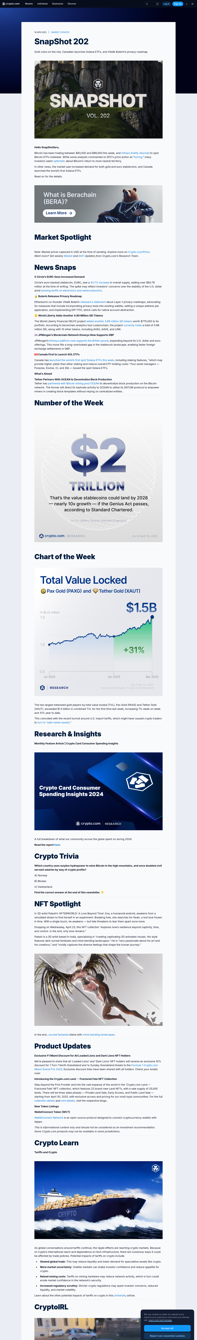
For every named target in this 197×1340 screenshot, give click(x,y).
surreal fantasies (59, 1034)
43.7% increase (99, 282)
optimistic (59, 161)
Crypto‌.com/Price (138, 251)
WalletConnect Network (48, 1117)
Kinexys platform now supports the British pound (78, 340)
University (120, 1295)
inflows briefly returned (135, 153)
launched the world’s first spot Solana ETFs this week (82, 360)
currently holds (133, 325)
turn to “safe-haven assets (54, 722)
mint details (68, 1100)
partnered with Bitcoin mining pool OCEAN (73, 383)
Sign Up (178, 4)
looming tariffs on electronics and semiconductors (71, 290)
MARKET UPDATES (60, 32)
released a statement (93, 301)
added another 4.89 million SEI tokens (109, 321)
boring (138, 157)
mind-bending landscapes (99, 1034)
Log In (166, 4)
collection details (44, 1100)
